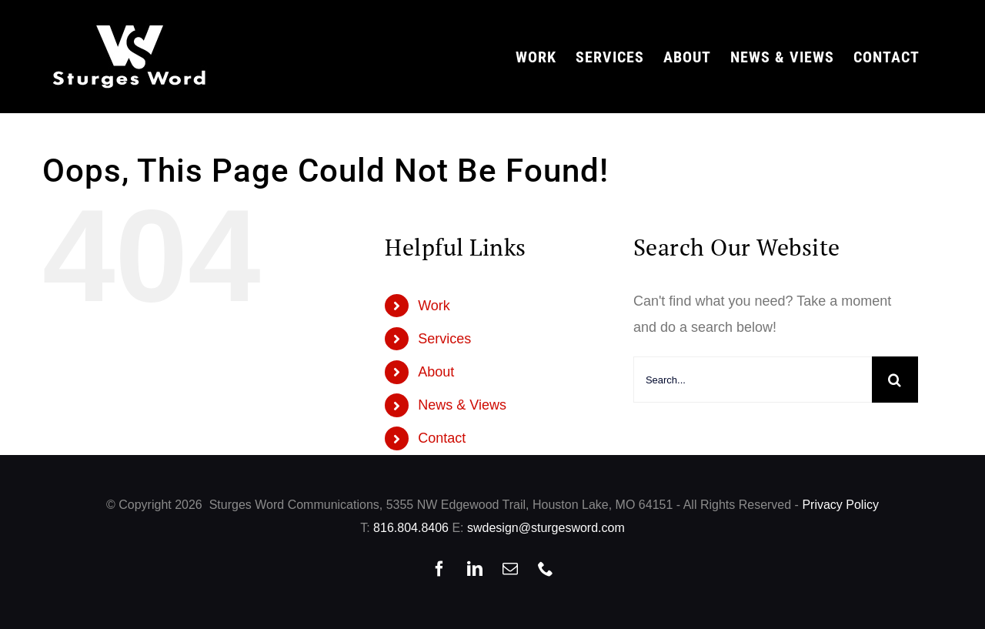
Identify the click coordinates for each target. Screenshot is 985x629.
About (436, 372)
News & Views (462, 405)
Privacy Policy (840, 504)
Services (444, 338)
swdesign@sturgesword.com (546, 527)
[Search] (895, 379)
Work (434, 305)
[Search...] (752, 379)
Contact (442, 438)
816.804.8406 (411, 527)
